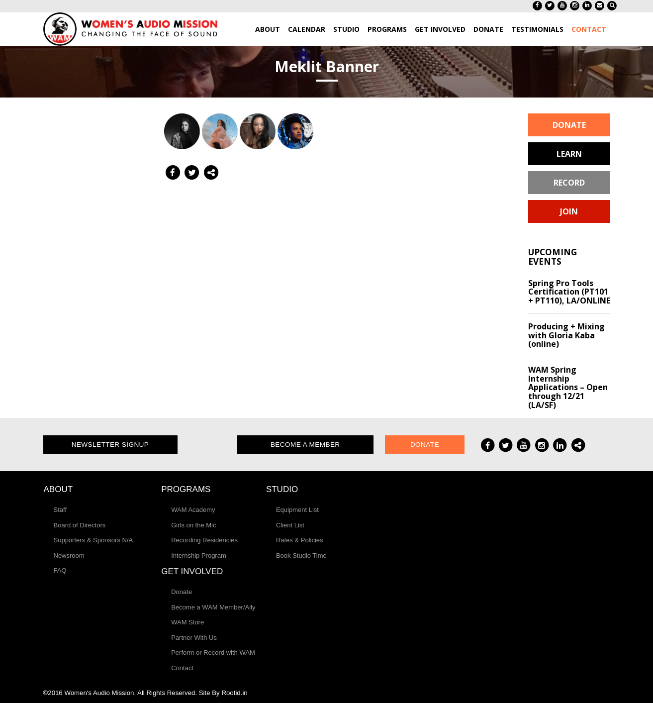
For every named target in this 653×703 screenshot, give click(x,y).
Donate (569, 124)
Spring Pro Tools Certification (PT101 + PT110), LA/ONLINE (569, 292)
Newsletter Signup (110, 444)
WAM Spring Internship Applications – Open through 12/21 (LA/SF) (568, 387)
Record (569, 182)
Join (569, 211)
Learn (569, 153)
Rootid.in (234, 693)
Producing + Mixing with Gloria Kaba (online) (566, 335)
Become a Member (305, 444)
